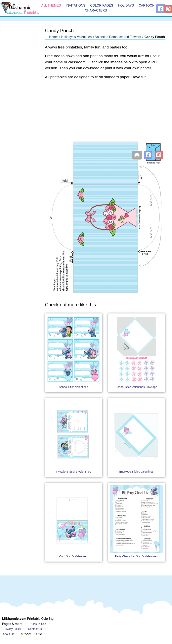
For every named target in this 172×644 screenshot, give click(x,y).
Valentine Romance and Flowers (118, 37)
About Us (8, 634)
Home (53, 37)
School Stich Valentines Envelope (136, 387)
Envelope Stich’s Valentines (136, 471)
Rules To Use (38, 624)
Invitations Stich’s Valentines (73, 471)
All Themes (51, 5)
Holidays (126, 5)
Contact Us (35, 628)
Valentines (84, 37)
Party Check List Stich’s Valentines (136, 556)
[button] (148, 155)
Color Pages (101, 5)
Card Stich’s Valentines (73, 556)
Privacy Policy (12, 628)
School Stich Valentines (73, 387)
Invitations (75, 5)
